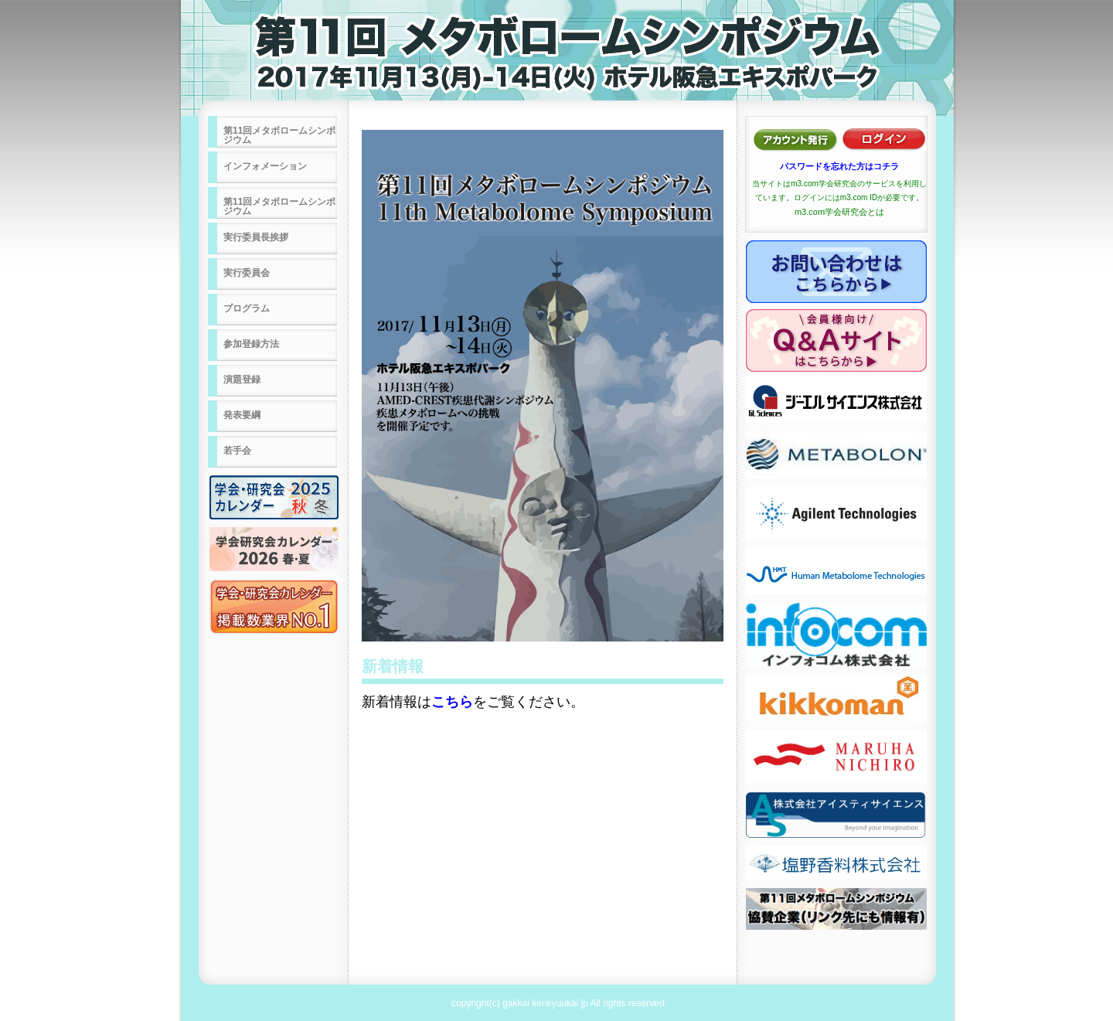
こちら (452, 702)
